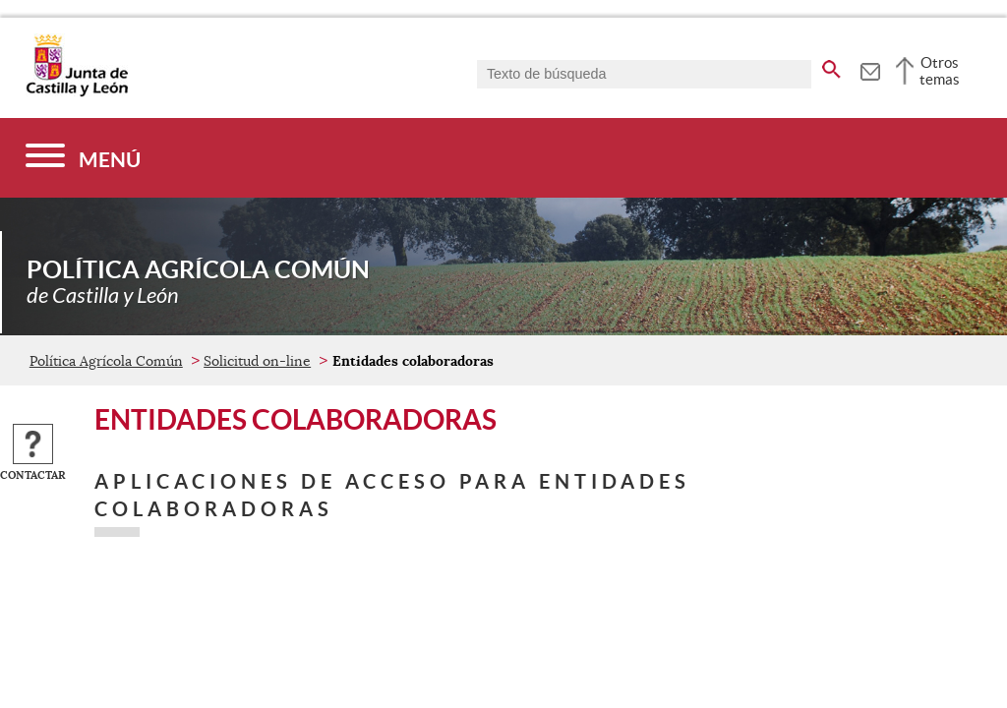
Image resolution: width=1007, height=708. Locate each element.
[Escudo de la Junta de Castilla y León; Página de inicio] (77, 92)
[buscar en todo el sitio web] (831, 66)
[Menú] (83, 158)
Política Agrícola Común (106, 361)
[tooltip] (870, 69)
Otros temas (939, 71)
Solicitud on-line (257, 361)
